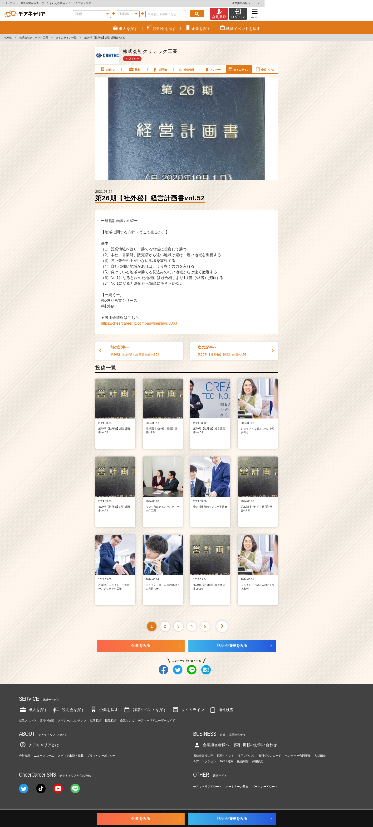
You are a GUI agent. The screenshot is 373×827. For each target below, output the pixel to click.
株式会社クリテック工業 (33, 37)
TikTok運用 (227, 761)
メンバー (212, 69)
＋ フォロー (132, 58)
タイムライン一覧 (66, 37)
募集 (134, 69)
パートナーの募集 (237, 786)
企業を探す (104, 709)
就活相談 (95, 720)
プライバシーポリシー (101, 755)
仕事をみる (140, 646)
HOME (8, 37)
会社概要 (24, 755)
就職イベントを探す (145, 709)
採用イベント (225, 755)
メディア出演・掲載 (70, 755)
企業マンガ (264, 69)
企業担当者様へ (354, 3)
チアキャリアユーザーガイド (156, 720)
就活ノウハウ (27, 720)
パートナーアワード (265, 786)
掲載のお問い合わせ (255, 745)
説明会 (160, 69)
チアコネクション (204, 761)
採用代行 (258, 761)
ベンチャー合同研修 (298, 755)
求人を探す (33, 709)
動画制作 (243, 761)
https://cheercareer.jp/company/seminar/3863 (139, 323)
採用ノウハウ (246, 755)
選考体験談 (47, 720)
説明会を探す (68, 709)
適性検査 (221, 709)
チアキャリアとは (39, 745)
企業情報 (186, 69)
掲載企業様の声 (203, 755)
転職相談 (110, 720)
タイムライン (239, 69)
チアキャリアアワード (207, 786)
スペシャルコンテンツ (72, 720)
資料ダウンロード (269, 755)
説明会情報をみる (232, 646)
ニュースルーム (44, 755)
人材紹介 (320, 755)
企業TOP (108, 69)
